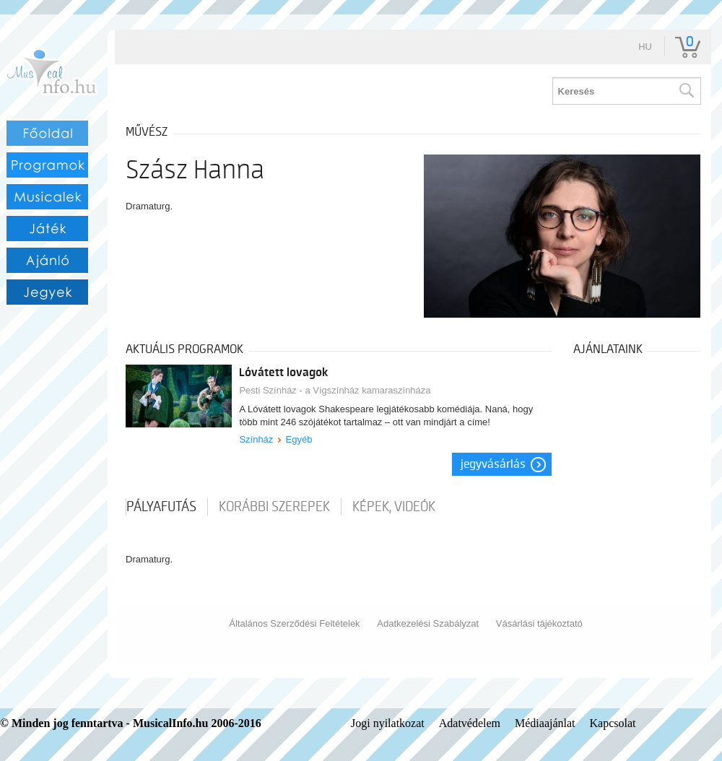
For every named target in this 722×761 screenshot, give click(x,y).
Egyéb (299, 439)
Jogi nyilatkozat (388, 723)
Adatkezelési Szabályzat (428, 623)
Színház (256, 439)
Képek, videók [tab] (393, 507)
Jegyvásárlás (493, 464)
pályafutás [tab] (161, 507)
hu (645, 46)
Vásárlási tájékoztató (539, 623)
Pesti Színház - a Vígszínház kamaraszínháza (334, 390)
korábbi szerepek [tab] (274, 507)
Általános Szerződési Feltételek (294, 623)
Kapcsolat (613, 723)
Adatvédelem (469, 723)
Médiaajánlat (545, 723)
